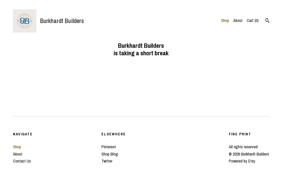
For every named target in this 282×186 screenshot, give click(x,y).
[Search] (267, 21)
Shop (225, 20)
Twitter (106, 161)
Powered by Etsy (242, 161)
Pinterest (108, 147)
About (238, 20)
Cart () (253, 20)
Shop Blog (109, 154)
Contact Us (22, 161)
